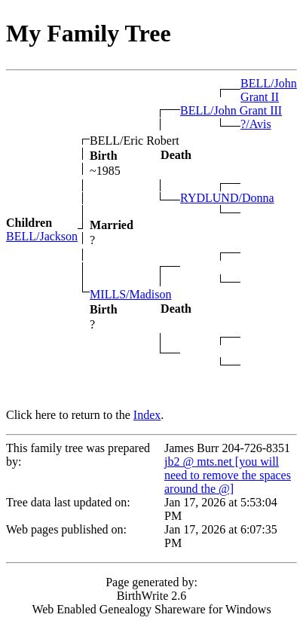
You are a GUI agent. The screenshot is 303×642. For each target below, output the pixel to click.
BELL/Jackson (42, 236)
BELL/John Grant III (231, 110)
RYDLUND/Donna (227, 197)
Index (147, 414)
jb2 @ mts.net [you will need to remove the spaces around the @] (227, 475)
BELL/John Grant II (268, 90)
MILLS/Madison (130, 294)
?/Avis (255, 124)
